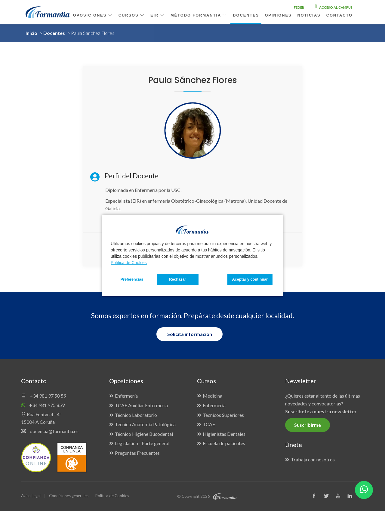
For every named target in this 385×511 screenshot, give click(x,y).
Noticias (309, 15)
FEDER (299, 7)
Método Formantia (199, 15)
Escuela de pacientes (224, 443)
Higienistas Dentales (224, 434)
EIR (157, 15)
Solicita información (189, 334)
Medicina (212, 396)
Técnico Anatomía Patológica (145, 424)
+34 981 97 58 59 (43, 396)
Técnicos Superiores (223, 415)
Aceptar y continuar (250, 279)
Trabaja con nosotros (313, 459)
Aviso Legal (31, 495)
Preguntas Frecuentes (137, 453)
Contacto (339, 15)
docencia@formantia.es (50, 431)
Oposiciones (93, 15)
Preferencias (132, 279)
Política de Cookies (129, 262)
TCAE (209, 424)
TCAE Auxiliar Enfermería (141, 405)
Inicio (31, 33)
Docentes (54, 33)
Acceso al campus (334, 7)
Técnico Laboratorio (136, 415)
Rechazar (177, 279)
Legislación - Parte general (142, 443)
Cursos (132, 15)
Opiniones (278, 15)
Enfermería (126, 396)
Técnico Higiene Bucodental (144, 434)
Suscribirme (307, 425)
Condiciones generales (68, 495)
